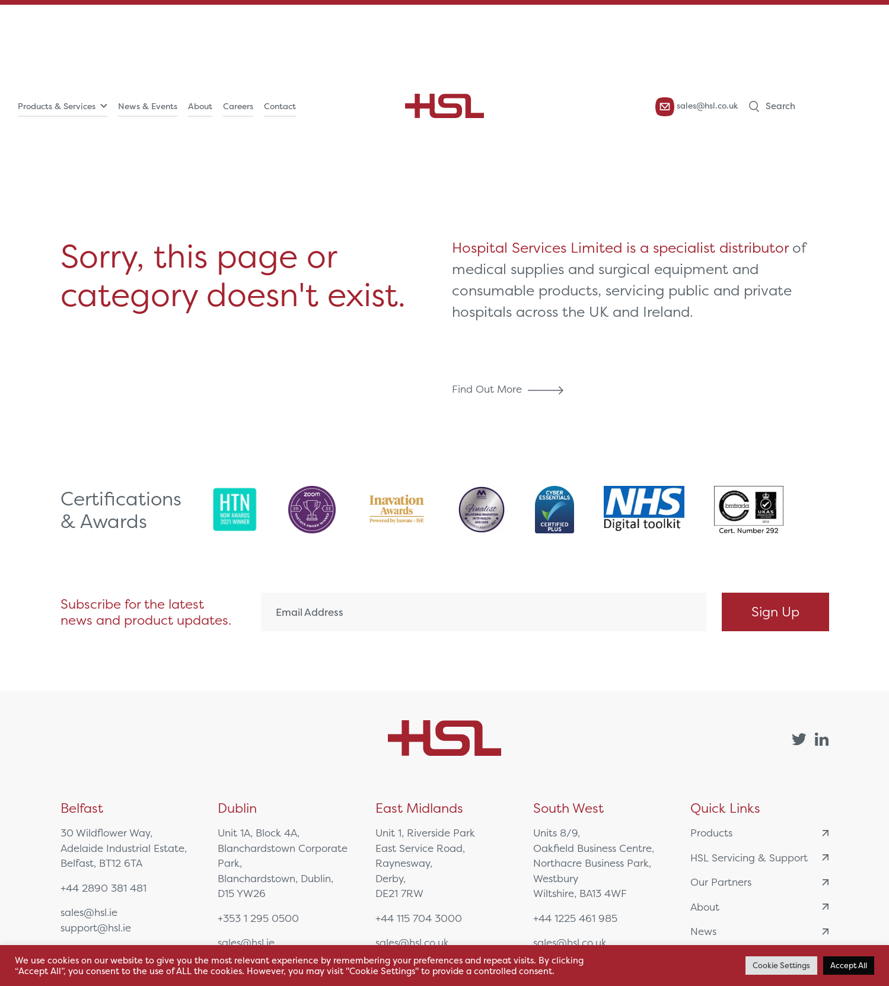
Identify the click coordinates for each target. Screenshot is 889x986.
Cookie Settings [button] (781, 965)
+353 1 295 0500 (258, 918)
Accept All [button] (848, 965)
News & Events (147, 106)
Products (759, 832)
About (200, 106)
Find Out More (510, 389)
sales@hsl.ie (88, 912)
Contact (280, 106)
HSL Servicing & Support (759, 857)
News (759, 931)
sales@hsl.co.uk (696, 106)
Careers (238, 106)
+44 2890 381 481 (103, 888)
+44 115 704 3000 (418, 918)
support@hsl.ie (95, 927)
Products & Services (56, 106)
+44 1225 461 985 (575, 918)
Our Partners (759, 882)
